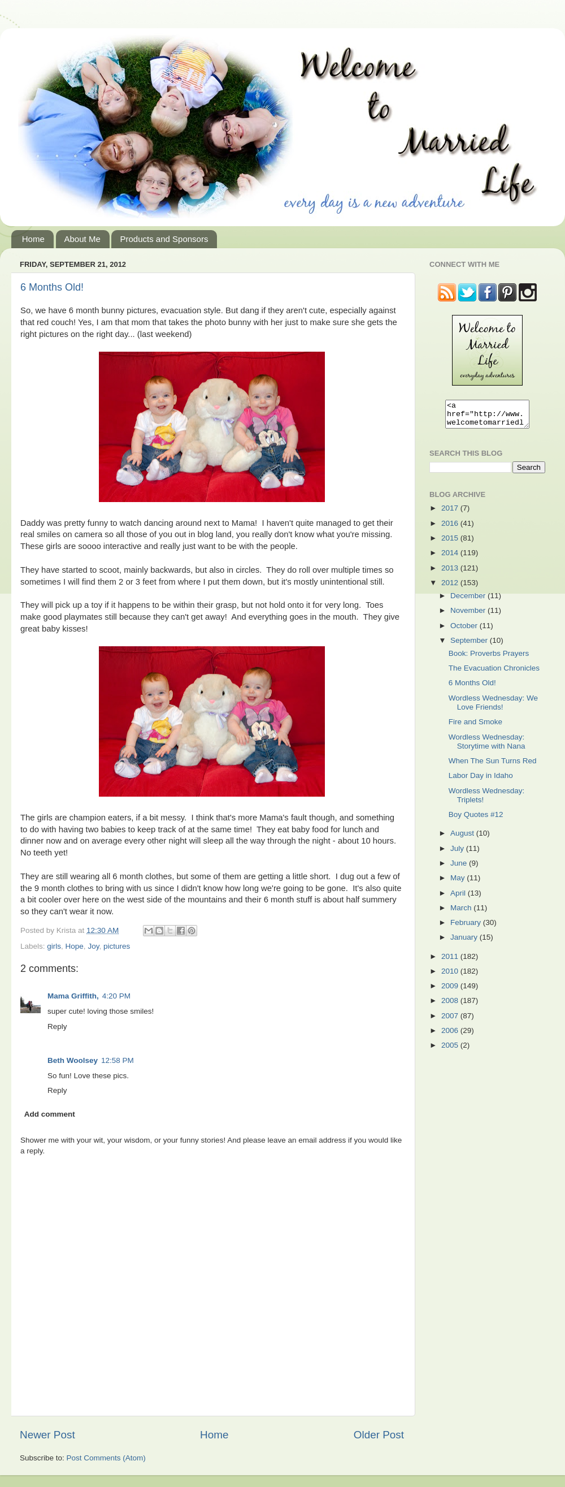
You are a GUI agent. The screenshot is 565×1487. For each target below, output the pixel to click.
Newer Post (47, 1435)
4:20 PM (116, 996)
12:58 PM (117, 1060)
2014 (450, 558)
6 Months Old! (52, 287)
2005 (450, 1050)
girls (54, 946)
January (465, 942)
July (458, 853)
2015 (450, 543)
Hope (75, 946)
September (470, 645)
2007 (450, 1021)
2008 (450, 1005)
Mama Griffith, (73, 996)
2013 (450, 573)
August (463, 838)
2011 (450, 961)
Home (33, 239)
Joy (93, 946)
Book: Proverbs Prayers (489, 658)
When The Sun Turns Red (493, 766)
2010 (450, 976)
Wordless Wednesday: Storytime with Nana (487, 746)
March (461, 913)
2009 (450, 991)
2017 (450, 513)
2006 (450, 1035)
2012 (450, 587)
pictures (116, 946)
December (469, 600)
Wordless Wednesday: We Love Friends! (493, 707)
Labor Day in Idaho (481, 780)
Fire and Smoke (475, 727)
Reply (57, 1026)
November (469, 615)
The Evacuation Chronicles (494, 673)
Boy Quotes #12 (476, 819)
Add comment (49, 1114)
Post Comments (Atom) (106, 1458)
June (459, 868)
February (466, 927)
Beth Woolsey (72, 1060)
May (458, 883)
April (459, 898)
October (465, 630)
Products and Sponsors (164, 239)
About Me (82, 239)
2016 (450, 528)
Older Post (379, 1435)
